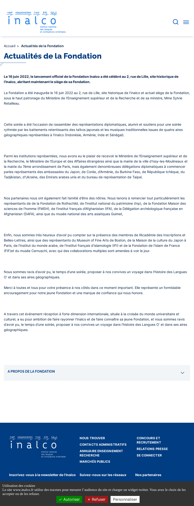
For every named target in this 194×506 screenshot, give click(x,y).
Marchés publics (95, 461)
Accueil (10, 46)
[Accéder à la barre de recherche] (175, 22)
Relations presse (152, 449)
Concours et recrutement (149, 440)
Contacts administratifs (103, 444)
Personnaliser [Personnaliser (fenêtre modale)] (125, 499)
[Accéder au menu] (186, 22)
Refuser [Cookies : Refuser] (96, 499)
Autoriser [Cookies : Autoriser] (69, 499)
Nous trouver (92, 438)
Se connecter (149, 455)
